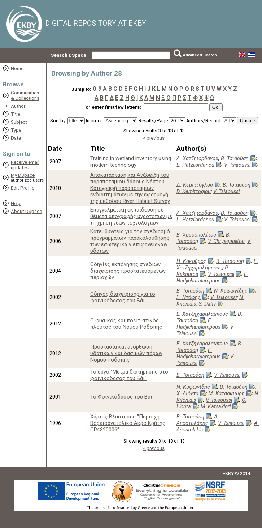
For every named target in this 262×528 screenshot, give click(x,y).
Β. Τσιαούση (235, 158)
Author (18, 106)
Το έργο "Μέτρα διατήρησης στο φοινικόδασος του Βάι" (129, 375)
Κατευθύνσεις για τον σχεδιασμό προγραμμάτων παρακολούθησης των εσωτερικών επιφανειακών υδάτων (130, 241)
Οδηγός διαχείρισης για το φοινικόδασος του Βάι (122, 297)
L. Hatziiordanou (195, 165)
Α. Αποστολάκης (197, 419)
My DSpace (23, 175)
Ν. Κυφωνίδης (231, 291)
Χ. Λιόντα (187, 393)
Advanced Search (200, 55)
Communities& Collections (25, 95)
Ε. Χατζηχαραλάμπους (217, 264)
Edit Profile (22, 188)
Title (15, 114)
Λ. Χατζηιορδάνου (197, 158)
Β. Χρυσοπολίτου (196, 234)
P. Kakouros (202, 270)
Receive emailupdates (25, 164)
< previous (154, 138)
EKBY (228, 473)
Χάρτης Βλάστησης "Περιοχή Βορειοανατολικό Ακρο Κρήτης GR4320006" (127, 423)
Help (16, 203)
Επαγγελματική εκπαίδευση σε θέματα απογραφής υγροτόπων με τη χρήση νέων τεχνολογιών (131, 216)
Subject (19, 122)
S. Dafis (207, 304)
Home (17, 68)
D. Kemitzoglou (193, 191)
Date (16, 138)
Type (16, 130)
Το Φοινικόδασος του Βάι (121, 396)
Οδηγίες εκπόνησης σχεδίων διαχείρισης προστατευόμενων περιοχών (128, 271)
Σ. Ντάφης (188, 297)
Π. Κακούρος (191, 261)
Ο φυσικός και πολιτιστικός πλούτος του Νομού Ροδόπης (126, 323)
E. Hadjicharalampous (212, 277)
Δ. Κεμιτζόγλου (194, 185)
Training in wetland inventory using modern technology (130, 161)
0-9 (97, 88)
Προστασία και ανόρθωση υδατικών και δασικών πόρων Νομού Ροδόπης (126, 353)
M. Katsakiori (216, 406)
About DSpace (26, 211)
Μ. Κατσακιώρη (226, 393)
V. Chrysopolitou (226, 241)
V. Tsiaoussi (237, 165)
